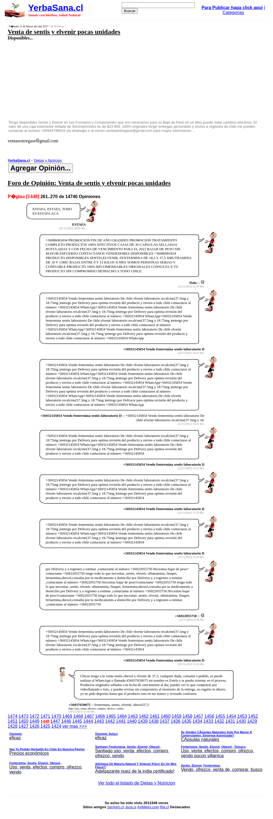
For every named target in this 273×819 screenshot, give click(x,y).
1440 (132, 721)
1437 (164, 721)
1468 (78, 716)
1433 (208, 721)
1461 (155, 716)
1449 (34, 721)
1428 (13, 726)
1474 (13, 716)
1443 (99, 721)
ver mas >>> (137, 750)
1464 (122, 716)
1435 (187, 721)
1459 (177, 716)
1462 (144, 716)
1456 (209, 716)
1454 (231, 716)
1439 (143, 721)
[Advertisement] (114, 80)
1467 (89, 716)
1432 (219, 721)
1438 (154, 721)
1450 (23, 721)
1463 (133, 716)
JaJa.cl (130, 807)
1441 (121, 721)
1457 (198, 716)
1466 (100, 716)
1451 (13, 721)
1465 (111, 716)
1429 (252, 721)
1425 (46, 726)
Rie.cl (164, 807)
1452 (253, 716)
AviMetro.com (148, 807)
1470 (56, 716)
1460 (166, 716)
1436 (176, 721)
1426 (34, 726)
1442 (110, 721)
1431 (230, 721)
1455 (220, 716)
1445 (77, 721)
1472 (34, 716)
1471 (46, 716)
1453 (242, 716)
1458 (187, 716)
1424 (56, 726)
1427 (23, 726)
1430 (241, 721)
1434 (197, 721)
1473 (23, 716)
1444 (88, 721)
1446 (66, 721)
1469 (67, 716)
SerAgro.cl (115, 807)
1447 (55, 721)
